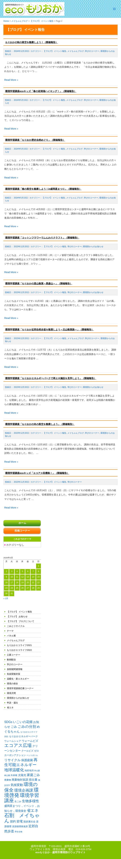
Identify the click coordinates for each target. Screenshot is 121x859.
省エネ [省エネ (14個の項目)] (33, 810)
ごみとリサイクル (16, 626)
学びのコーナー (14, 664)
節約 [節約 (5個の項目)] (13, 821)
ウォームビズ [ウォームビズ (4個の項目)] (30, 740)
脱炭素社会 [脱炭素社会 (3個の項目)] (29, 821)
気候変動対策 (13, 674)
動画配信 (11, 659)
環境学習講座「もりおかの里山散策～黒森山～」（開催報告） (38, 283)
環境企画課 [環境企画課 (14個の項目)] (23, 790)
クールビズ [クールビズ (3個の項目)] (27, 750)
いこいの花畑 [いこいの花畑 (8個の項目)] (23, 722)
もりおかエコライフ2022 (19, 650)
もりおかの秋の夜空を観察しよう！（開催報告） (31, 42)
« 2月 (5, 598)
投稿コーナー (22, 530)
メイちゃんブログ (16, 640)
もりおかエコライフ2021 (19, 645)
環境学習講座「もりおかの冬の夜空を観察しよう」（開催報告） (40, 424)
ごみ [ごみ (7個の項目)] (14, 726)
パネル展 (11, 635)
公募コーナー (13, 655)
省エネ (10, 707)
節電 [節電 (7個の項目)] (20, 821)
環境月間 (11, 693)
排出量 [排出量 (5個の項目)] (33, 779)
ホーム (22, 523)
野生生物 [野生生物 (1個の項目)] (18, 832)
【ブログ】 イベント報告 (19, 611)
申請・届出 (12, 702)
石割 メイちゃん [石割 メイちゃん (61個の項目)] (22, 817)
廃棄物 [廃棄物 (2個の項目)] (7, 780)
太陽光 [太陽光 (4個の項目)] (22, 775)
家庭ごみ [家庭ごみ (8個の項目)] (33, 775)
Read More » (11, 80)
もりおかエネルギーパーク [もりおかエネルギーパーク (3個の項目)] (23, 736)
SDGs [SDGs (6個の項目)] (8, 722)
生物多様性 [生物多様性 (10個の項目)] (30, 801)
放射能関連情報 (14, 669)
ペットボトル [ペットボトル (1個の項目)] (32, 755)
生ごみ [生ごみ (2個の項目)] (18, 801)
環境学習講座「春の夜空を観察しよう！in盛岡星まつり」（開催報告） (43, 189)
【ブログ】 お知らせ (17, 616)
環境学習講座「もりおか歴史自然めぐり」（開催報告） (35, 140)
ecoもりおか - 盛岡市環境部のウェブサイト (60, 852)
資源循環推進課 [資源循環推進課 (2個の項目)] (20, 826)
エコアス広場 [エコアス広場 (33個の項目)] (18, 745)
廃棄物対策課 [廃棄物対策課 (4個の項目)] (20, 779)
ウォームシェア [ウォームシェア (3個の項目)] (12, 741)
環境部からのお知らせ (18, 698)
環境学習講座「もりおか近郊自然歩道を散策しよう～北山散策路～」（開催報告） (49, 329)
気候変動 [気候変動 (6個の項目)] (17, 785)
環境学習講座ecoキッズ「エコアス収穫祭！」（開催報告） (37, 473)
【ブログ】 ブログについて (20, 621)
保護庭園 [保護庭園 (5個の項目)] (27, 760)
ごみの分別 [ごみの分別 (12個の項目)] (27, 726)
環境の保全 (12, 683)
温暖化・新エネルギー (18, 678)
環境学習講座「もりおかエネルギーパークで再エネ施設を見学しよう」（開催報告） (50, 378)
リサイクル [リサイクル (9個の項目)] (12, 760)
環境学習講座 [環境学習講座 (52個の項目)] (21, 797)
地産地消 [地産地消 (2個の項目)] (29, 770)
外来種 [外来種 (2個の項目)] (14, 775)
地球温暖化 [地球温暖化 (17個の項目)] (14, 770)
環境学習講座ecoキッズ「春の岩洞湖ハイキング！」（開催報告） (40, 91)
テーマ (10, 631)
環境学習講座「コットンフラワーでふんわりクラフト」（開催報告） (42, 237)
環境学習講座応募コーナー (20, 688)
